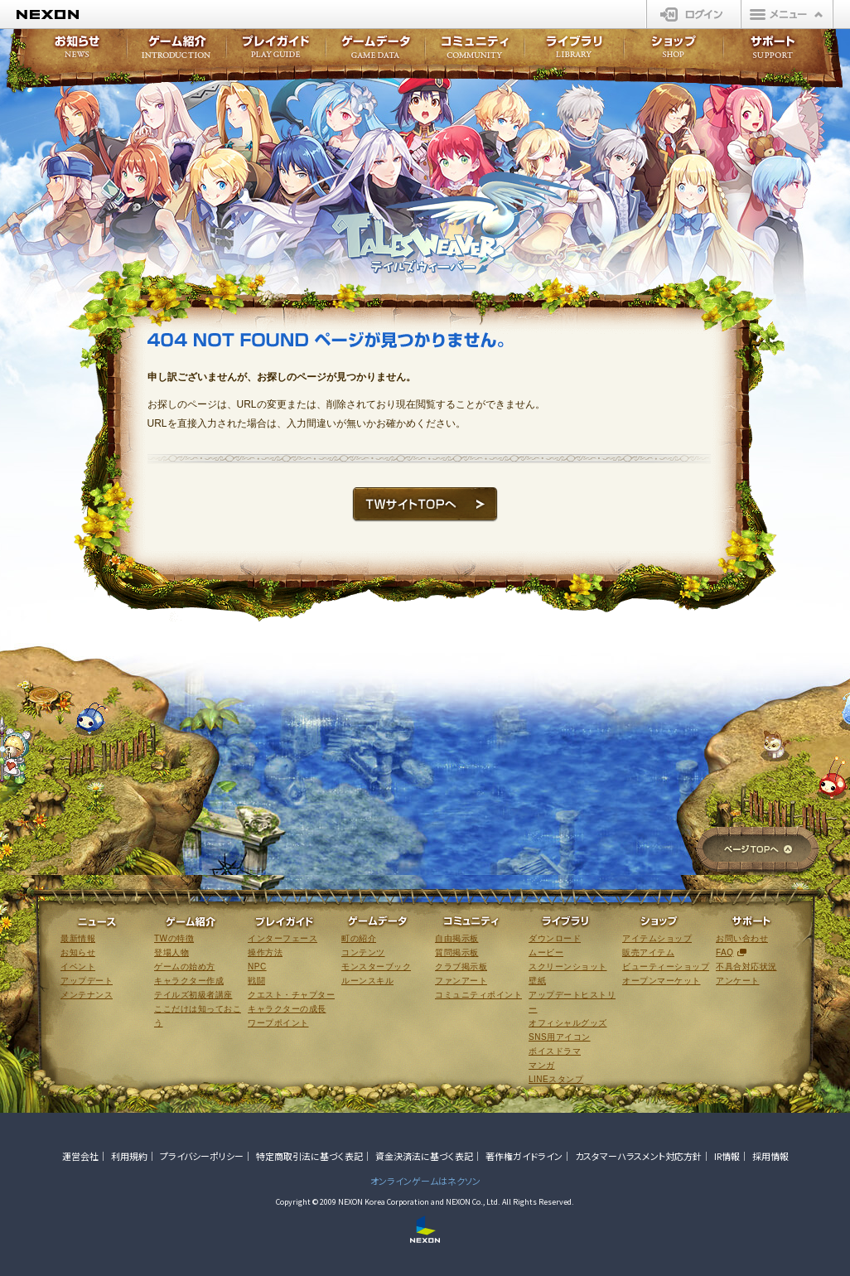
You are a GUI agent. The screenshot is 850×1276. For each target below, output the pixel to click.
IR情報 (727, 1155)
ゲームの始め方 (184, 966)
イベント (77, 966)
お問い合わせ (742, 938)
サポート (773, 52)
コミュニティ (474, 52)
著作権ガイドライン (524, 1155)
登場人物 (171, 952)
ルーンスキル (367, 980)
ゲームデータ (375, 52)
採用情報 (770, 1155)
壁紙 (537, 980)
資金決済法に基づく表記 (424, 1155)
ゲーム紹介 (176, 52)
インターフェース (282, 938)
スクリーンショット (568, 966)
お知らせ (72, 52)
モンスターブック (376, 966)
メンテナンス (86, 994)
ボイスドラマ (555, 1051)
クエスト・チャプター (291, 994)
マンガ (542, 1065)
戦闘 (256, 980)
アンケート (738, 980)
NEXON (48, 14)
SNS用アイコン (560, 1037)
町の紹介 (358, 938)
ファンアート (461, 980)
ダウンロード (555, 938)
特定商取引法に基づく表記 (309, 1155)
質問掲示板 (457, 952)
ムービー (546, 952)
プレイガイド (276, 52)
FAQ (725, 952)
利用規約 (129, 1155)
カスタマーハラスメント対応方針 (638, 1155)
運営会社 (80, 1155)
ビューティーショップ (665, 966)
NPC (257, 966)
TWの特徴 (174, 938)
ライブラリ (574, 52)
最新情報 (77, 938)
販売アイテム (648, 952)
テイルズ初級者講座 (193, 994)
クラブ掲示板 (461, 966)
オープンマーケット (661, 980)
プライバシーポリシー (202, 1155)
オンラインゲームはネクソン (425, 1180)
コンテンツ (363, 952)
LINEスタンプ (556, 1079)
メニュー (787, 14)
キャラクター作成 (189, 980)
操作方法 (265, 952)
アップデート (86, 980)
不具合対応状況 (746, 966)
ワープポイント (278, 1022)
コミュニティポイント (478, 994)
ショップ (673, 52)
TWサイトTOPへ (425, 504)
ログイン (694, 14)
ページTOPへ (757, 850)
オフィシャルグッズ (568, 1022)
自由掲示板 (457, 938)
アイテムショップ (657, 938)
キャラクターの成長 (287, 1008)
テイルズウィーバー (452, 223)
